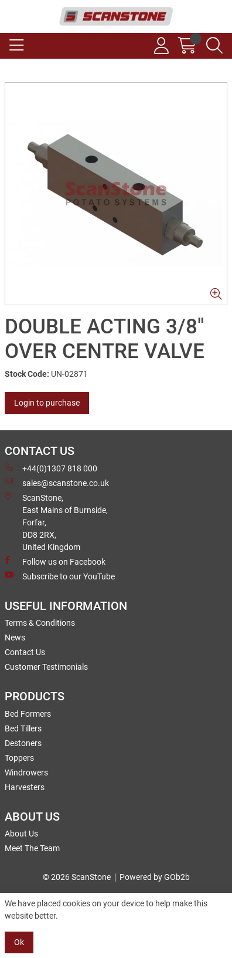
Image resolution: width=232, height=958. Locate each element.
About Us (21, 833)
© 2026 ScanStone (77, 877)
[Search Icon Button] (214, 46)
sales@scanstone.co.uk (57, 482)
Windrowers (26, 772)
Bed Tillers (23, 728)
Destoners (23, 743)
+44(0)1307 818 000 (51, 468)
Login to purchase (47, 402)
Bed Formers (28, 713)
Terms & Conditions (40, 623)
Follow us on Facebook (55, 561)
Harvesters (25, 787)
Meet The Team (32, 848)
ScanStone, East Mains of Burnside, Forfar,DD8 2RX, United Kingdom (56, 522)
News (15, 637)
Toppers (19, 758)
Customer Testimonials (46, 667)
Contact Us (25, 652)
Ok (19, 942)
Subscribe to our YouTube (60, 576)
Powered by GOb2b (155, 877)
